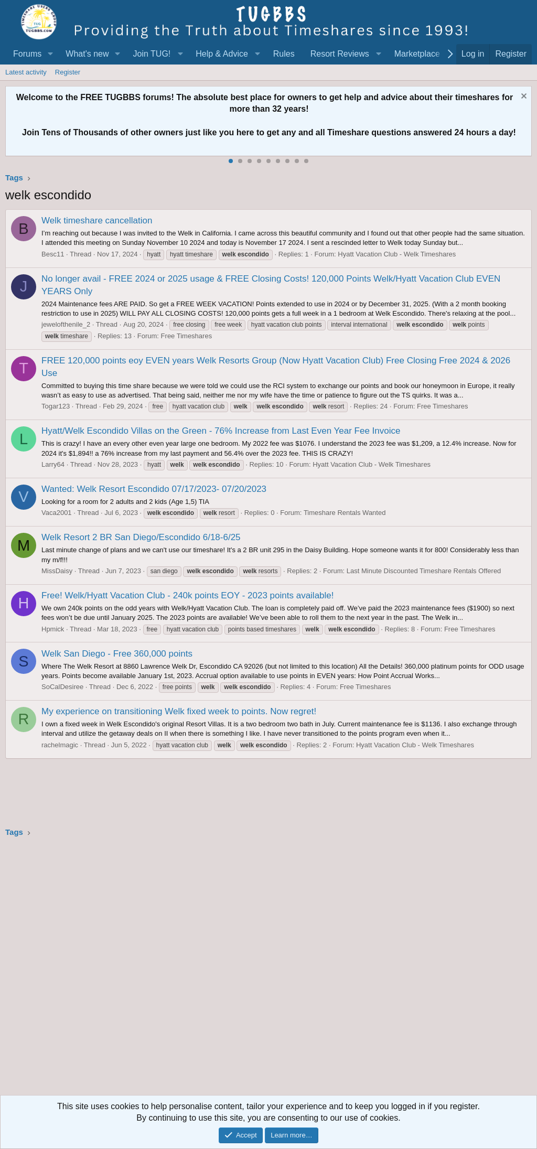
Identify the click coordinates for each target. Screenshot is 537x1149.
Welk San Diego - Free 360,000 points (116, 654)
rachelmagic (59, 745)
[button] (50, 54)
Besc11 (52, 254)
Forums (27, 53)
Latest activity (26, 72)
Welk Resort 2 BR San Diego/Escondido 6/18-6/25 (141, 537)
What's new (87, 53)
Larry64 (53, 464)
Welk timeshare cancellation (96, 220)
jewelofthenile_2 (65, 324)
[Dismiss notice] (522, 97)
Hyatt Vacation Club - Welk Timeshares (397, 254)
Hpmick (52, 629)
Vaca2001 (56, 513)
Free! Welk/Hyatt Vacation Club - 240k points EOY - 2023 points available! (187, 595)
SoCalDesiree (62, 687)
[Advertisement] (268, 969)
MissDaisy (56, 571)
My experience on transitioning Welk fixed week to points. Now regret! (178, 711)
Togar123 (55, 406)
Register (67, 72)
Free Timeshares (186, 336)
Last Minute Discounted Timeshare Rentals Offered (424, 571)
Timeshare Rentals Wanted (345, 513)
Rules (284, 53)
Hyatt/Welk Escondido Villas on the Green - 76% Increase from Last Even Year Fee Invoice (220, 431)
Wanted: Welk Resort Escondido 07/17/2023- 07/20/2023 (153, 489)
